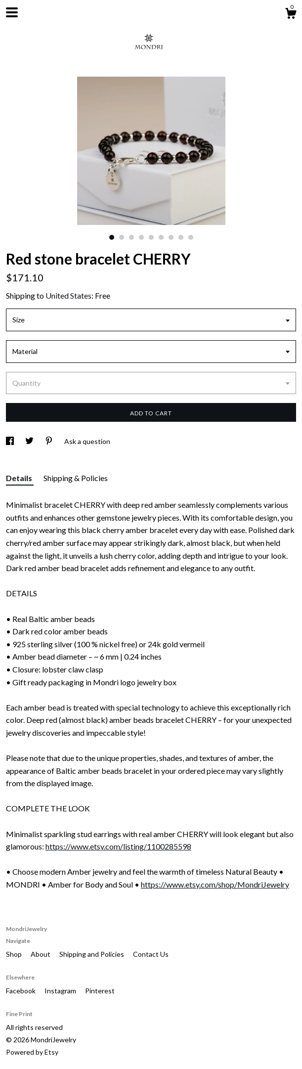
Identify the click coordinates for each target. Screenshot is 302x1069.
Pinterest (100, 990)
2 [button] (121, 237)
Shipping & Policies (75, 478)
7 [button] (171, 237)
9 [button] (190, 237)
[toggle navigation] (12, 12)
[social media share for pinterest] (49, 441)
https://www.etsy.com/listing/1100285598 (118, 846)
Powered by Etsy (32, 1052)
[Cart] (290, 14)
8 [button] (180, 237)
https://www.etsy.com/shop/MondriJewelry (215, 884)
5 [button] (151, 237)
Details (20, 478)
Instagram (61, 990)
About (41, 954)
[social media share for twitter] (30, 441)
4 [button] (141, 237)
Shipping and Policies (92, 954)
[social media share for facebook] (10, 441)
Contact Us (151, 954)
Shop (14, 954)
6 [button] (161, 237)
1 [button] (111, 237)
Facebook (21, 990)
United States (68, 295)
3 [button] (131, 237)
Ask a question (87, 441)
